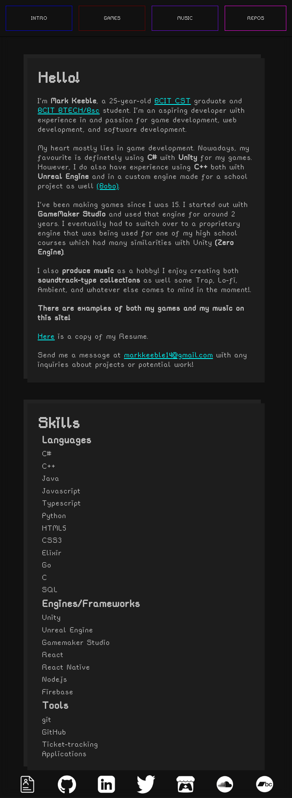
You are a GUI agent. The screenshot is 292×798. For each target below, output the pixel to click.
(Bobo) (108, 186)
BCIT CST (172, 100)
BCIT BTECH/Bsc (69, 110)
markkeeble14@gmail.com (168, 355)
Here (46, 336)
